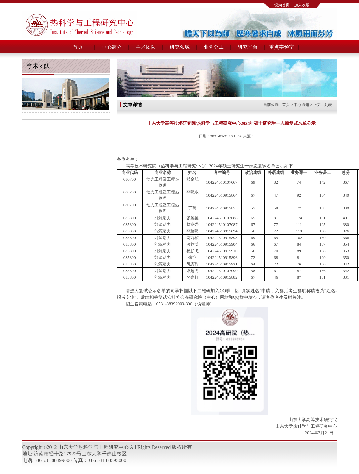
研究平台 (248, 47)
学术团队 (146, 47)
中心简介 (112, 47)
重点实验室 (281, 47)
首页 (78, 47)
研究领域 (180, 47)
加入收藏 (301, 5)
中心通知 (301, 105)
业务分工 (214, 47)
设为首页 (281, 5)
